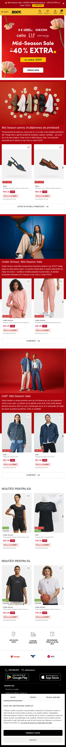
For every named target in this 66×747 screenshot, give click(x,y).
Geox (5, 186)
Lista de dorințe (48, 12)
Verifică (61, 11)
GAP (4, 455)
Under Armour (8, 320)
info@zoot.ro (30, 670)
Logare (55, 12)
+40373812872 (13, 670)
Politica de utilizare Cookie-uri (16, 693)
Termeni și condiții (11, 689)
